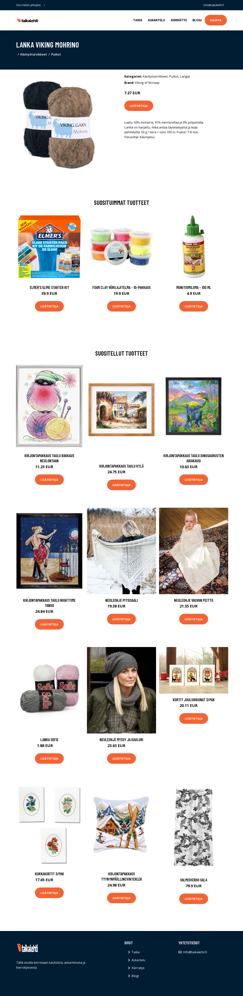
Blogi (197, 20)
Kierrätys (179, 20)
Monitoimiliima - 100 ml (193, 287)
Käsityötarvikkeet (33, 54)
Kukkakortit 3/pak (49, 873)
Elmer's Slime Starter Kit (49, 287)
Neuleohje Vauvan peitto (193, 600)
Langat (185, 76)
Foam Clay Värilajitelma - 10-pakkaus (121, 287)
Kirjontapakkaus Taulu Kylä (121, 466)
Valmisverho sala (193, 879)
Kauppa (215, 20)
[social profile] (45, 5)
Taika (137, 20)
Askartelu (156, 20)
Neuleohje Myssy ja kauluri (121, 739)
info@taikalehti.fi (214, 5)
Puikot (56, 54)
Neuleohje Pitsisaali (121, 600)
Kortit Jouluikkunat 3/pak (194, 699)
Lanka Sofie (49, 739)
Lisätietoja (139, 106)
